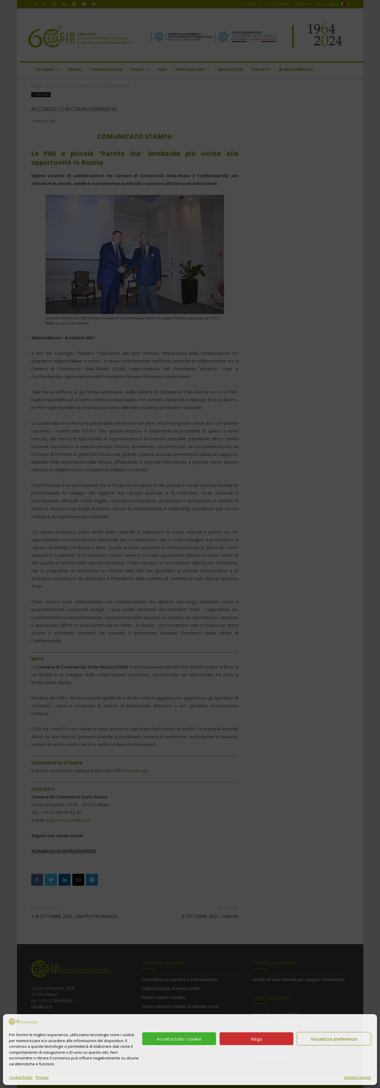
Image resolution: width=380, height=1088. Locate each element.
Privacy (42, 1077)
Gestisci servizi (357, 1077)
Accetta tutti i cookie (179, 1039)
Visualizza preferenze (334, 1039)
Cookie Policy (21, 1077)
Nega (256, 1039)
